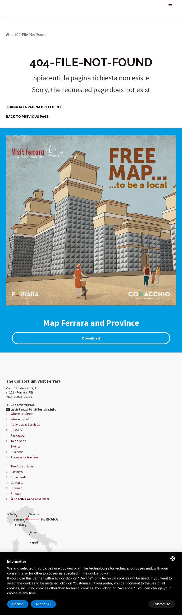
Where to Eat (20, 419)
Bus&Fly (16, 430)
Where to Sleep (22, 414)
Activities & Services (25, 424)
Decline (137, 604)
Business (17, 452)
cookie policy (98, 573)
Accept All (162, 604)
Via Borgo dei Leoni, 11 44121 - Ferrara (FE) (22, 390)
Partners (17, 472)
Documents (19, 477)
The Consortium (22, 466)
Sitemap (17, 488)
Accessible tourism (24, 457)
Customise (20, 604)
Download (91, 338)
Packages (17, 435)
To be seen (18, 441)
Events (15, 446)
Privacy (16, 493)
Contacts (17, 482)
